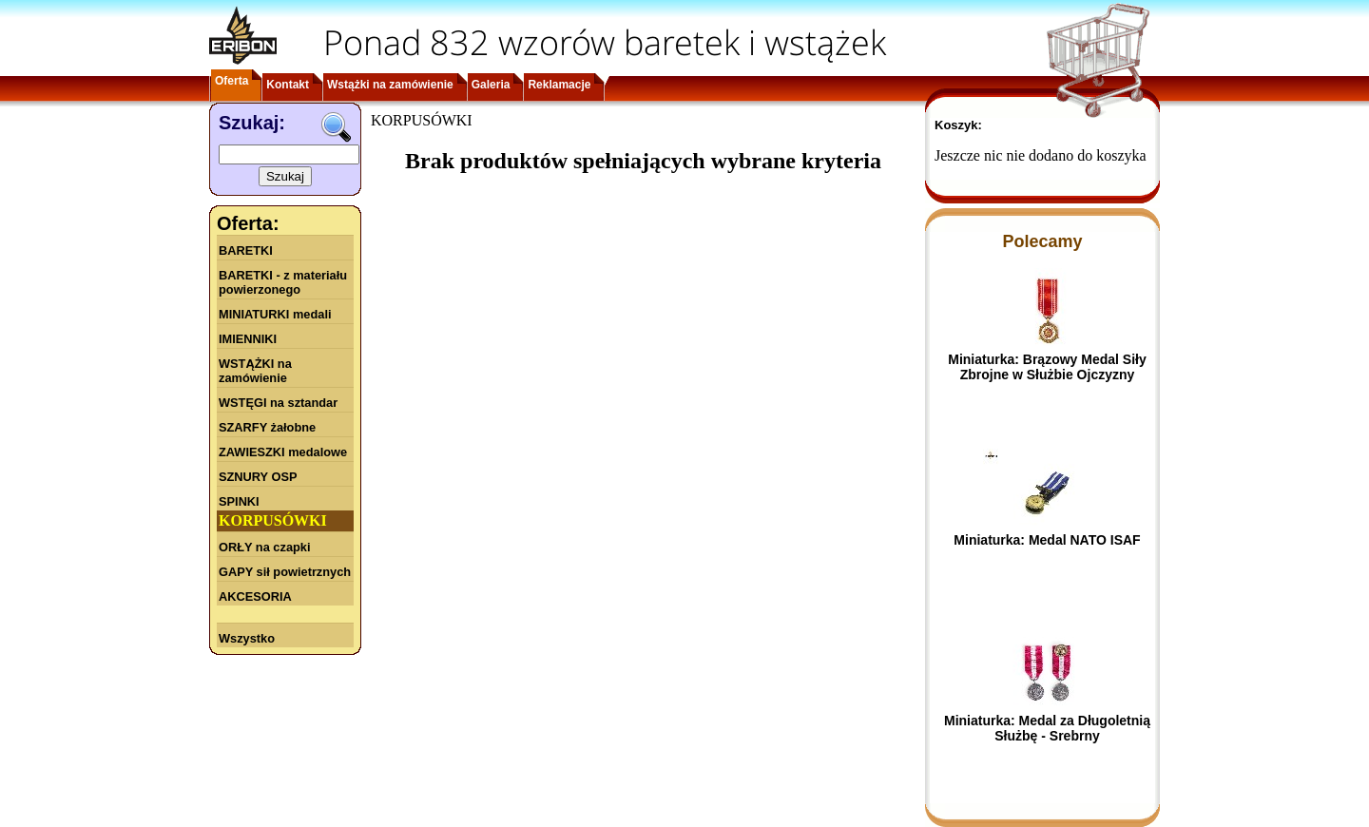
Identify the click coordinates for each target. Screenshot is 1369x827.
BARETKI (246, 250)
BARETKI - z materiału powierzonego (283, 282)
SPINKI (239, 501)
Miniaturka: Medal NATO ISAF (1047, 540)
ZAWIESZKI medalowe (283, 452)
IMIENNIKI (248, 339)
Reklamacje (559, 84)
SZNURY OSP (258, 477)
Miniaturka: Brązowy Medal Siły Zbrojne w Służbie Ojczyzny (1047, 367)
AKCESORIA (255, 596)
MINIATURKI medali (275, 314)
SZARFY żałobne (267, 427)
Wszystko (247, 638)
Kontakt (287, 84)
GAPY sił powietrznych (285, 572)
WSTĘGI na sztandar (278, 402)
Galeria (491, 84)
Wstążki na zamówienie (390, 84)
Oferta (231, 80)
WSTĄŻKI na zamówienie (255, 370)
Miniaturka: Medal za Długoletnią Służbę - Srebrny (1047, 728)
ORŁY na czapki (264, 547)
